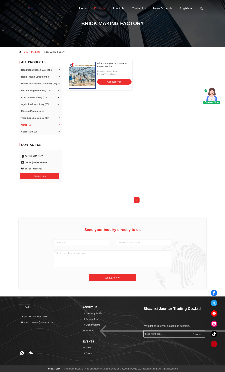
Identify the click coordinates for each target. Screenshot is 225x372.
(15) (36, 90)
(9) (37, 70)
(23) (35, 104)
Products (99, 8)
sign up (196, 334)
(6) (32, 111)
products (35, 52)
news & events (162, 8)
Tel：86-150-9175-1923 (34, 316)
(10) (26, 125)
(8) (35, 77)
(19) (35, 118)
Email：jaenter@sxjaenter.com (37, 322)
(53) (39, 83)
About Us (118, 8)
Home (83, 8)
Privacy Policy (53, 368)
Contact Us (139, 8)
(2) (29, 131)
